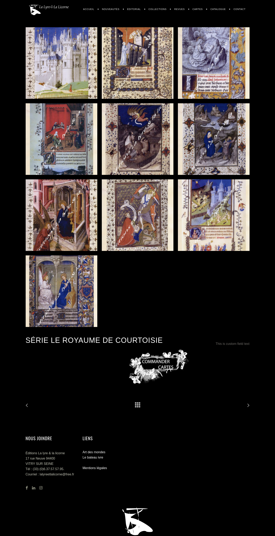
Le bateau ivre (93, 457)
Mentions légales (95, 468)
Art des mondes (94, 452)
